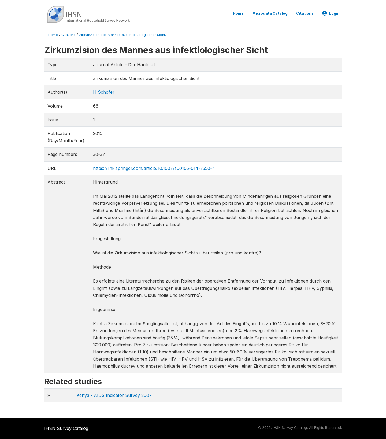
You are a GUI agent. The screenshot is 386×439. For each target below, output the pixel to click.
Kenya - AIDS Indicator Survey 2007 (114, 395)
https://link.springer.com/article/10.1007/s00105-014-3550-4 (154, 168)
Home (238, 13)
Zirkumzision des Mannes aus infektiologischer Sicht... (123, 35)
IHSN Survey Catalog (66, 428)
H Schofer (103, 92)
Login (331, 13)
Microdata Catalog (270, 13)
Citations (305, 13)
